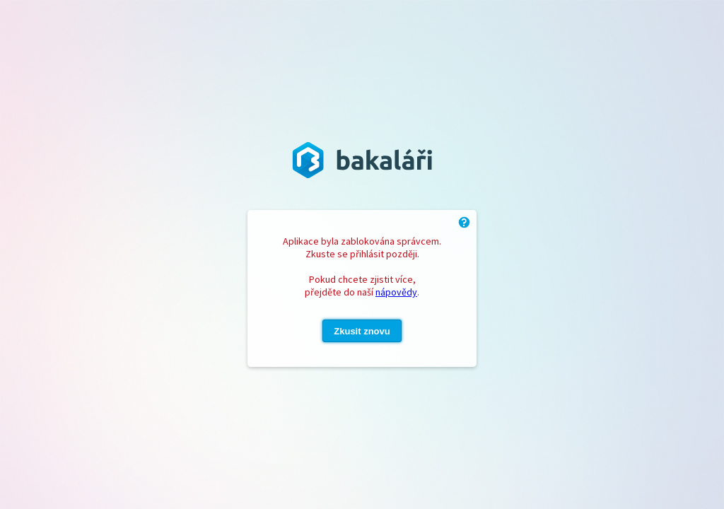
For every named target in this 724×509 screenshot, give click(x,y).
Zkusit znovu (362, 331)
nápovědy (396, 292)
